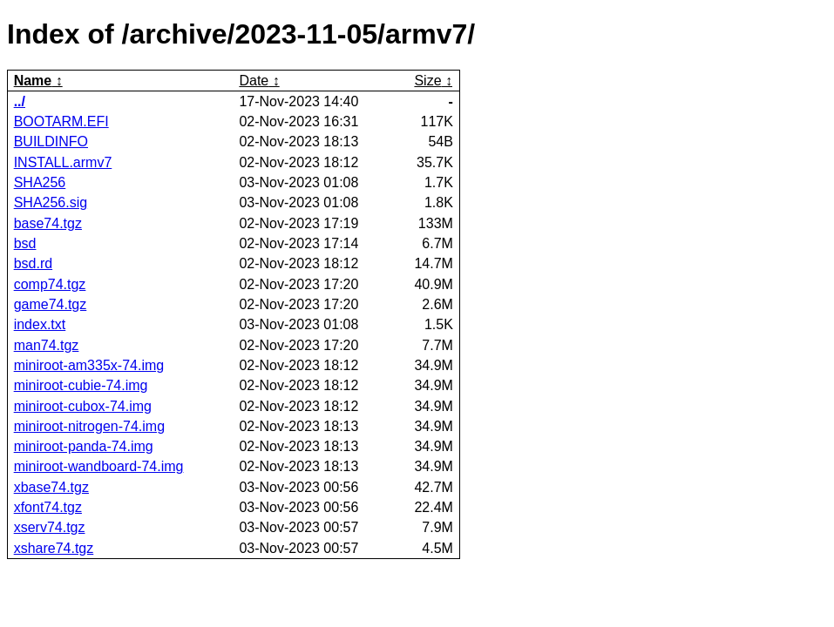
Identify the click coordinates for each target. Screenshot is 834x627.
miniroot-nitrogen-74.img (89, 426)
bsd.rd (33, 263)
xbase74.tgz (51, 487)
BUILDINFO (51, 141)
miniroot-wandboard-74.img (99, 466)
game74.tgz (50, 304)
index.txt (40, 324)
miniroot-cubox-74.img (83, 406)
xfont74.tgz (48, 507)
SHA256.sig (51, 202)
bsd (25, 243)
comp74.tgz (50, 284)
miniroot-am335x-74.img (89, 365)
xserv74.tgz (49, 527)
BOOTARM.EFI (61, 121)
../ (19, 101)
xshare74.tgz (54, 548)
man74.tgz (46, 345)
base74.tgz (48, 223)
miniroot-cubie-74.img (81, 385)
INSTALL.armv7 (63, 162)
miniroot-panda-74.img (83, 446)
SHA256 (40, 182)
